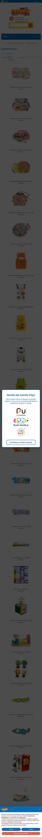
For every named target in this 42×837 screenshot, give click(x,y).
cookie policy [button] (22, 817)
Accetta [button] (31, 829)
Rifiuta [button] (11, 829)
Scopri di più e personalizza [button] (21, 833)
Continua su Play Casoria (21, 442)
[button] (39, 809)
